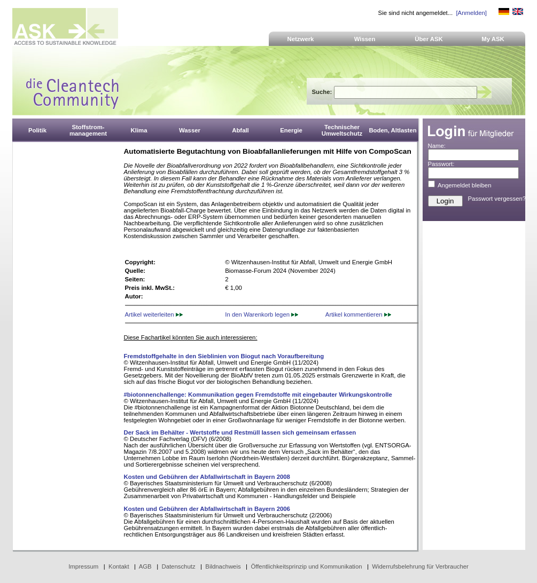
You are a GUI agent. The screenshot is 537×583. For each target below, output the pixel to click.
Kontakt (118, 566)
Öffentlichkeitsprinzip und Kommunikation (306, 566)
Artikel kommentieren (358, 314)
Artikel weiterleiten (154, 314)
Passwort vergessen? (497, 198)
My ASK (492, 39)
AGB (145, 566)
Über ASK (429, 39)
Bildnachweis (222, 566)
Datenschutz (178, 566)
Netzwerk (300, 39)
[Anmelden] (471, 13)
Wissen (365, 39)
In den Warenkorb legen (261, 314)
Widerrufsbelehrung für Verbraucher (420, 566)
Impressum (83, 566)
